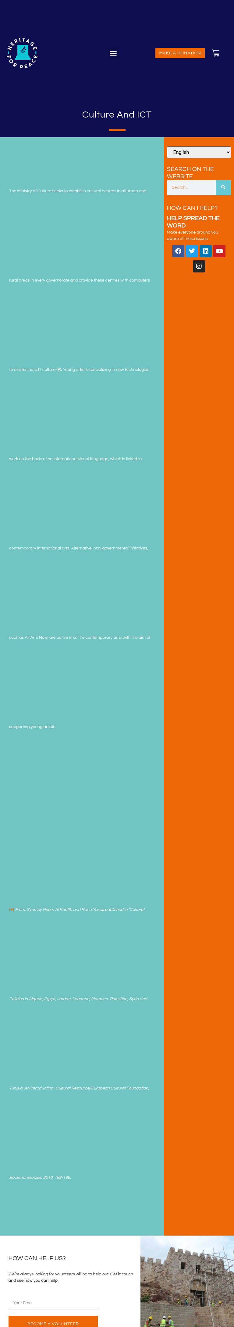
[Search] (223, 187)
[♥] (11, 910)
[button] (113, 53)
